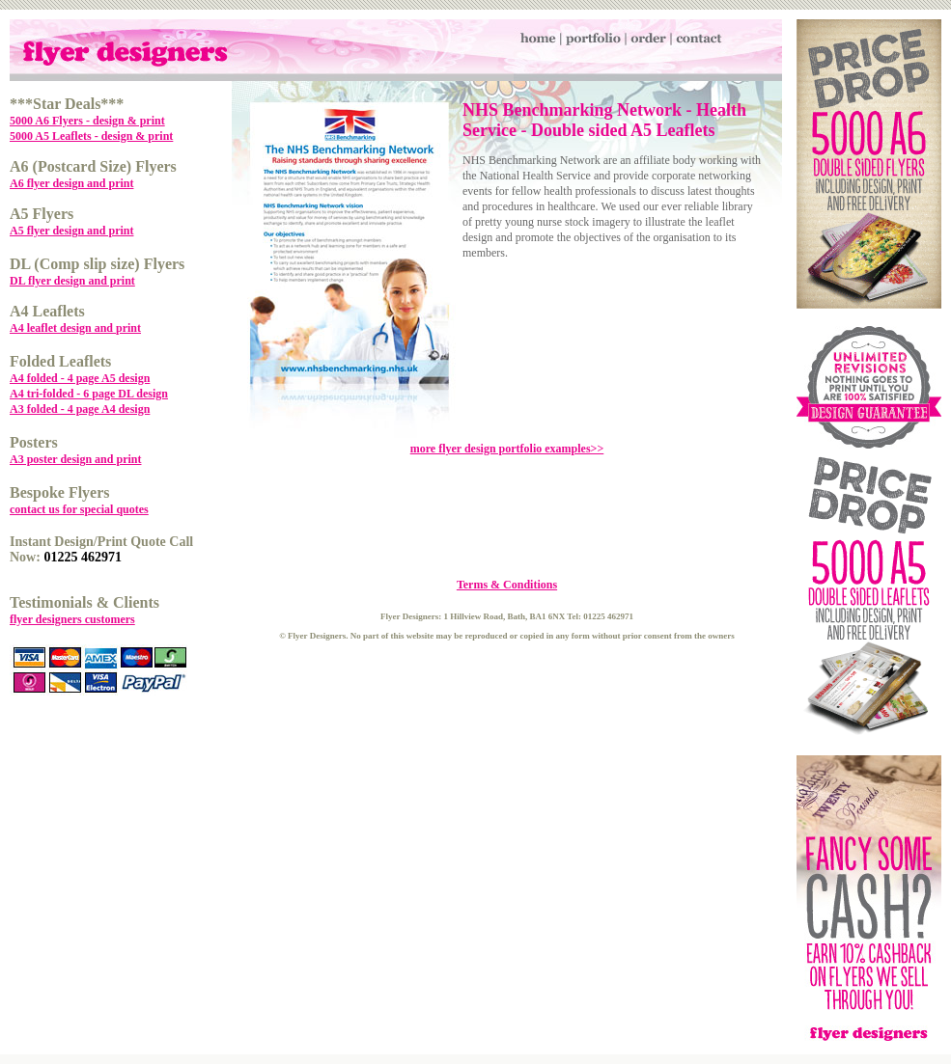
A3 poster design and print (75, 459)
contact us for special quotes (79, 509)
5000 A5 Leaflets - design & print (91, 136)
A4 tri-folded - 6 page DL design (89, 393)
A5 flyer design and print (71, 230)
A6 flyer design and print (71, 183)
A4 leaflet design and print (75, 328)
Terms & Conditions (507, 584)
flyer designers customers (72, 619)
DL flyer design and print (72, 280)
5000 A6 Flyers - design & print (87, 120)
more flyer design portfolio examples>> (507, 448)
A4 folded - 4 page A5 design (80, 378)
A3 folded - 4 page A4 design (80, 409)
